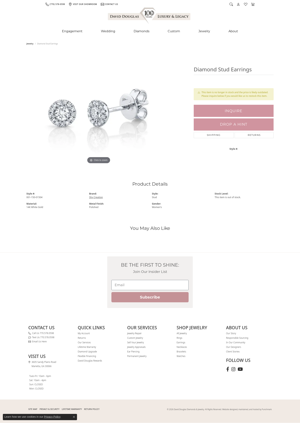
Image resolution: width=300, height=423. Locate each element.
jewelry (29, 43)
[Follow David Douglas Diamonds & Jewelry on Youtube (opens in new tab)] (240, 369)
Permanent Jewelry (137, 356)
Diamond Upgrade (87, 351)
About (233, 31)
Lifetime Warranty (87, 347)
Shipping (214, 135)
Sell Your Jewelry (135, 342)
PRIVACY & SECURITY (50, 409)
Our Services (84, 342)
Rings (179, 338)
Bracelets (181, 351)
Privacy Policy (52, 416)
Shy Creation (96, 197)
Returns (254, 135)
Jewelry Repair (134, 333)
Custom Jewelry (135, 338)
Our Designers (233, 347)
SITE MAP (32, 409)
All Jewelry (182, 333)
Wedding (108, 31)
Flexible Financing (87, 356)
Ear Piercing (133, 351)
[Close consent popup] (74, 417)
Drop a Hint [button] (233, 124)
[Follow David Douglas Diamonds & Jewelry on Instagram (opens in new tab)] (233, 369)
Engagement (72, 31)
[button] (231, 4)
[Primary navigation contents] (150, 31)
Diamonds (141, 31)
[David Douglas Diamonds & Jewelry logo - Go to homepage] (149, 16)
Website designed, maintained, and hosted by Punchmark (247, 409)
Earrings (181, 342)
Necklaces (182, 347)
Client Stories (233, 351)
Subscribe (150, 297)
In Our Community (235, 342)
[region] (99, 108)
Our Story (231, 333)
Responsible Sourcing (237, 338)
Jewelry (204, 31)
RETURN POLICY (92, 409)
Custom (174, 31)
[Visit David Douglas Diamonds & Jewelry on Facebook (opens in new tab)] (227, 369)
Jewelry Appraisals (136, 347)
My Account (84, 333)
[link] (55, 4)
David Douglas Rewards (90, 360)
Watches (181, 356)
